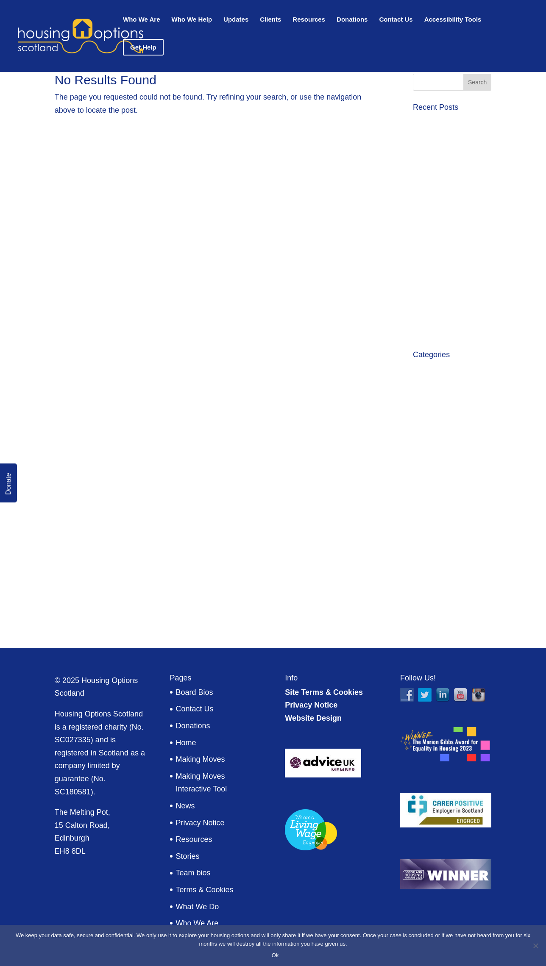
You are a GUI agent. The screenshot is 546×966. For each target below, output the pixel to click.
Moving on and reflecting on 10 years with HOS (449, 164)
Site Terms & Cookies (324, 692)
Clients (270, 20)
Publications (433, 549)
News (185, 806)
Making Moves (200, 759)
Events (424, 452)
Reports (426, 566)
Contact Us (395, 20)
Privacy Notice (200, 823)
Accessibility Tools (453, 20)
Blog (420, 385)
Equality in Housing (445, 436)
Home (186, 742)
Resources (308, 20)
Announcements (440, 369)
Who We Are (141, 20)
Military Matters (439, 532)
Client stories (435, 419)
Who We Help (192, 20)
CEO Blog (430, 402)
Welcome (429, 616)
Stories (188, 856)
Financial (428, 469)
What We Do (197, 906)
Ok (275, 955)
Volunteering (434, 600)
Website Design (313, 718)
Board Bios (194, 692)
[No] (535, 945)
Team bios (193, 873)
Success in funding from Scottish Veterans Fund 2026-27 (451, 207)
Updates (235, 20)
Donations (352, 20)
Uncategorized (437, 583)
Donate (8, 484)
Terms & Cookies (205, 890)
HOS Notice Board (444, 516)
